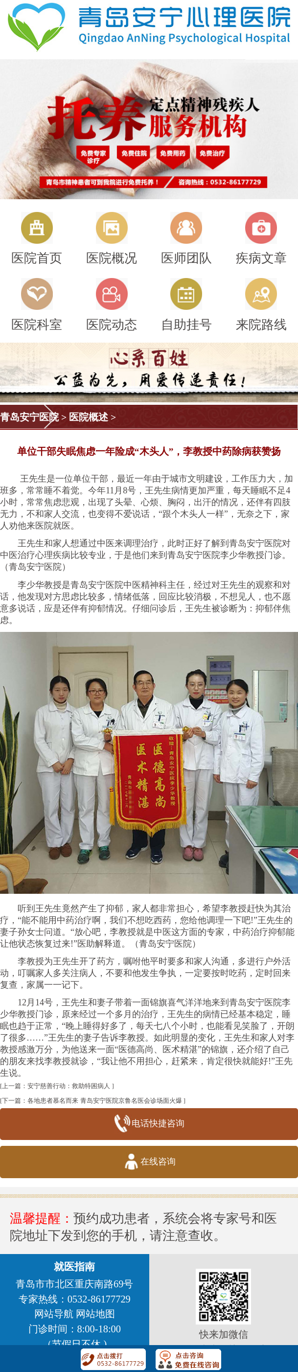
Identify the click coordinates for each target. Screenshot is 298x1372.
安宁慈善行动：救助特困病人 (68, 1086)
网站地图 (95, 1313)
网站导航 (53, 1313)
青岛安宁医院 (29, 417)
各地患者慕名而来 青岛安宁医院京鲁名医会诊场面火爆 (104, 1100)
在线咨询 (149, 1162)
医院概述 (88, 417)
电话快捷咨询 (149, 1124)
